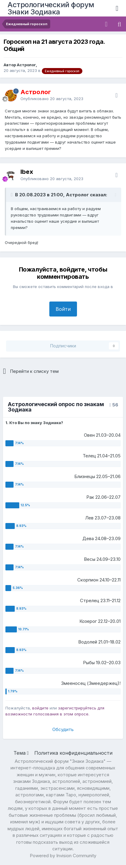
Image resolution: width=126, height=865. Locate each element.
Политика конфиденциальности (73, 753)
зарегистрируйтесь (77, 708)
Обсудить (63, 729)
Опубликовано (51, 98)
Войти (63, 309)
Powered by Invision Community (63, 855)
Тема (21, 753)
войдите (40, 708)
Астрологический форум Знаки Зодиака (51, 8)
